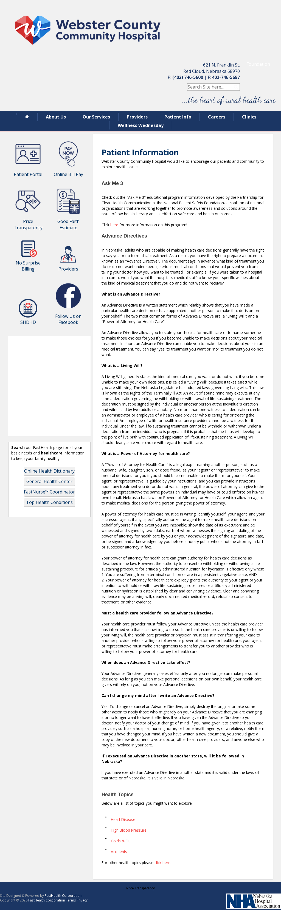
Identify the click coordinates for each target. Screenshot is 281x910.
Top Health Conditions (49, 502)
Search (236, 87)
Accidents (119, 851)
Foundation (258, 64)
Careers (216, 117)
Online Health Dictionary (49, 471)
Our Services (96, 117)
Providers (137, 117)
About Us (56, 117)
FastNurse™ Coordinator (49, 492)
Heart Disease (123, 819)
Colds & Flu (121, 840)
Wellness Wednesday (141, 125)
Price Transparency (140, 888)
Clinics (249, 117)
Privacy (82, 900)
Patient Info (177, 117)
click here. (162, 862)
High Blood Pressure (129, 830)
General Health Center (49, 481)
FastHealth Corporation (63, 895)
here (114, 224)
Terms (71, 900)
